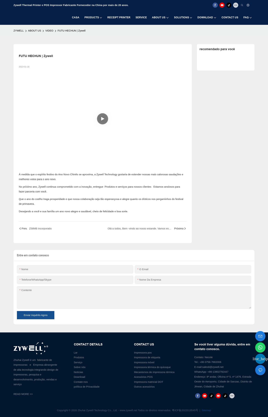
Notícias (78, 372)
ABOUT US (34, 30)
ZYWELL (19, 30)
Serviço (78, 362)
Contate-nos (81, 381)
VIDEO (49, 30)
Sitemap (206, 410)
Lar (76, 352)
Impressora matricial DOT (148, 381)
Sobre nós (79, 367)
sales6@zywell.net (212, 366)
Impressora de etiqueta (147, 357)
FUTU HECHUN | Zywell (71, 30)
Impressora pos (143, 352)
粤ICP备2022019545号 (185, 410)
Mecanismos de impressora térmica (154, 372)
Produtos (79, 357)
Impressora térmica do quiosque (152, 367)
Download (79, 376)
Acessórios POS (143, 376)
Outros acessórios (144, 386)
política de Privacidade (87, 386)
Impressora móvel (144, 362)
